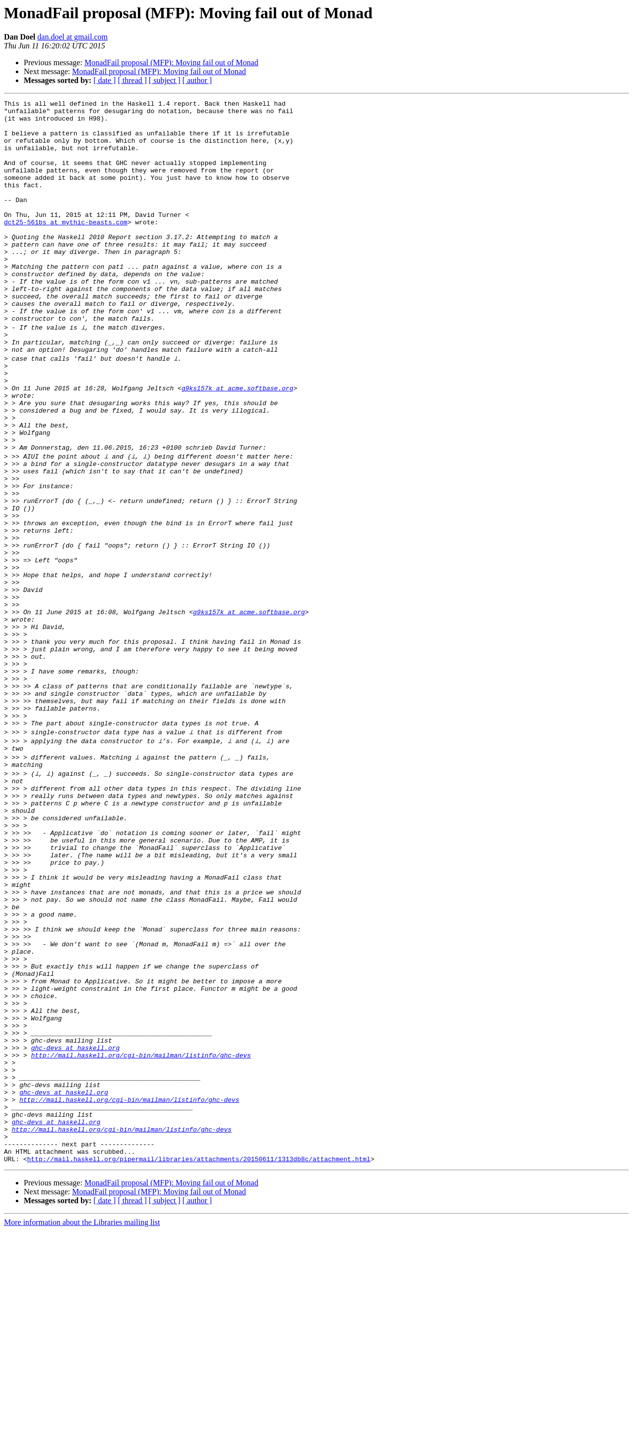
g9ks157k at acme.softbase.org (237, 442)
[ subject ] (165, 80)
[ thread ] (132, 80)
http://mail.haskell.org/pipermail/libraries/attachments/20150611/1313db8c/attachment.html (198, 1358)
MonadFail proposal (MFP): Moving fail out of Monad (172, 62)
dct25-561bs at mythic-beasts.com (66, 247)
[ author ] (197, 80)
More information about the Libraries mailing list (82, 1422)
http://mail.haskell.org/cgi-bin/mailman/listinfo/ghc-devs (141, 1234)
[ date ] (104, 80)
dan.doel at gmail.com (73, 37)
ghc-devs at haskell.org (75, 1225)
